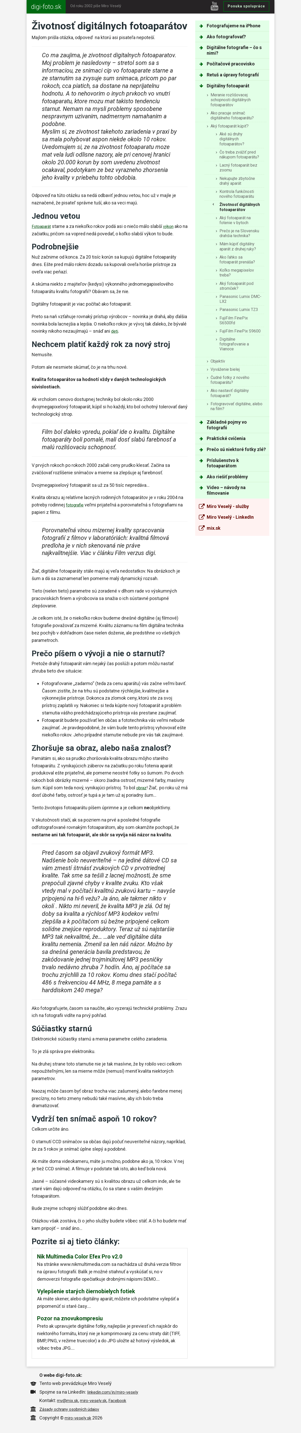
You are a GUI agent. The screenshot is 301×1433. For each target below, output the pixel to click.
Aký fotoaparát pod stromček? (236, 286)
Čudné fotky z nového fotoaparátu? (230, 380)
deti (115, 331)
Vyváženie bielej (225, 369)
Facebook (124, 1401)
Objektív (218, 361)
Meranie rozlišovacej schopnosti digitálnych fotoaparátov (231, 100)
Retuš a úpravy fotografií (233, 74)
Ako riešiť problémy (227, 476)
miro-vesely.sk (97, 1401)
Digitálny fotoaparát (228, 85)
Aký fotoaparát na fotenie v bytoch (235, 220)
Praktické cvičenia (226, 438)
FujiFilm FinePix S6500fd (233, 320)
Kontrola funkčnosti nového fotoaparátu (236, 194)
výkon (171, 226)
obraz (142, 787)
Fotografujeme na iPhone (233, 25)
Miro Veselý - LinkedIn (230, 517)
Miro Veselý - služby (228, 506)
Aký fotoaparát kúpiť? (230, 126)
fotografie (76, 504)
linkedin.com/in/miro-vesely (115, 1392)
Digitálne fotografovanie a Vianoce (234, 344)
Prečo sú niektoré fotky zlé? (236, 449)
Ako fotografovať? (226, 36)
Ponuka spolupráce (246, 6)
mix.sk (214, 528)
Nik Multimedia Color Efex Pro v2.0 (79, 1257)
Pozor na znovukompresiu (70, 1319)
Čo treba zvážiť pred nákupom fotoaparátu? (239, 154)
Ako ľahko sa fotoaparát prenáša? (237, 259)
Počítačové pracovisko (231, 63)
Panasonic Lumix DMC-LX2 (240, 299)
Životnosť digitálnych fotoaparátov (239, 207)
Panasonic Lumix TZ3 (238, 309)
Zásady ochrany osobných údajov (73, 1410)
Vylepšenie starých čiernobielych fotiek (86, 1292)
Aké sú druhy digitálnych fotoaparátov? (231, 139)
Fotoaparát (42, 226)
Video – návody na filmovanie (226, 490)
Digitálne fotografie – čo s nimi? (234, 50)
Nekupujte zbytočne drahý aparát (237, 181)
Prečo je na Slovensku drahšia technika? (239, 233)
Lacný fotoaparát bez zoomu (238, 167)
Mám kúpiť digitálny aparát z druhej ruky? (237, 246)
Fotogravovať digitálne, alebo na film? (236, 406)
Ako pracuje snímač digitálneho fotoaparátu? (232, 115)
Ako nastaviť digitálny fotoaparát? (230, 393)
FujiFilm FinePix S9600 (240, 331)
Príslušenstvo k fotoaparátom (223, 463)
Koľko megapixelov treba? (236, 273)
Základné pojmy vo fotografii (227, 424)
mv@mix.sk (69, 1401)
